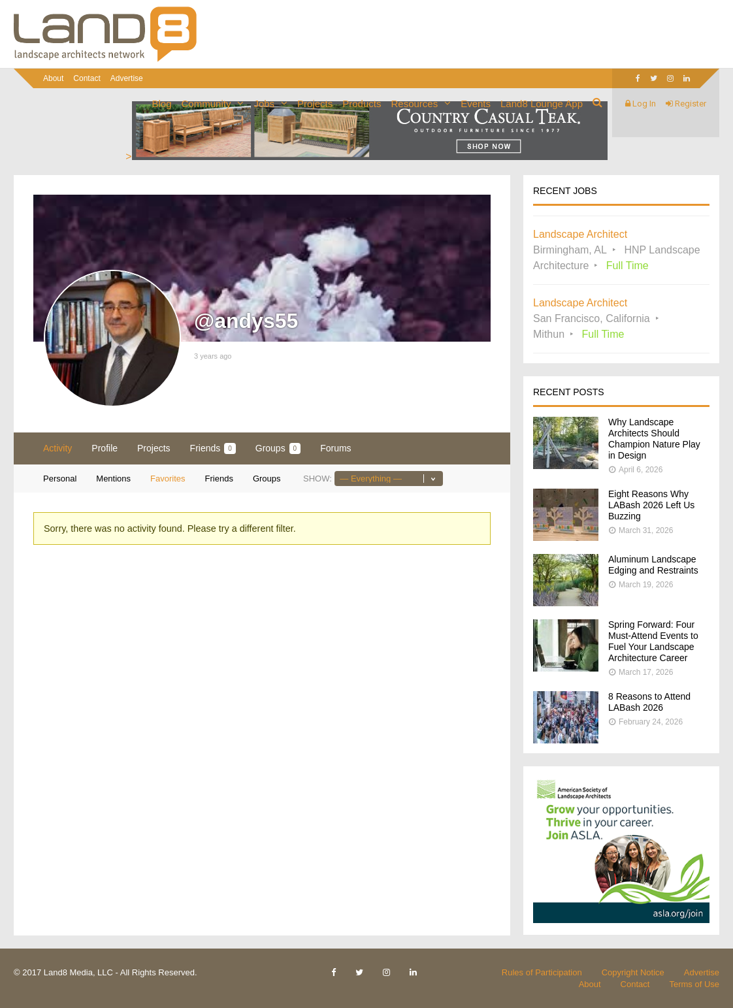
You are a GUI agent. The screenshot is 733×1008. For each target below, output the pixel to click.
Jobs (263, 103)
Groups (278, 448)
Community (206, 103)
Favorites (167, 478)
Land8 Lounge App (541, 103)
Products (361, 103)
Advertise (126, 78)
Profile (104, 448)
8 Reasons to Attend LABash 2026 (649, 702)
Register (686, 103)
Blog (162, 103)
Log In (640, 103)
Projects (315, 103)
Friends (213, 448)
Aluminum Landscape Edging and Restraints (653, 565)
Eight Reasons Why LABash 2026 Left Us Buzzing (651, 505)
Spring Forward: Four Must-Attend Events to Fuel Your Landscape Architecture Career (653, 641)
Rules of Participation (542, 972)
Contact (86, 78)
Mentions (113, 478)
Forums (335, 448)
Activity (57, 448)
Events (476, 103)
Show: (317, 478)
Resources (414, 103)
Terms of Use (694, 984)
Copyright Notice (633, 972)
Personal (59, 478)
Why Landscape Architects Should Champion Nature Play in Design (654, 439)
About (53, 78)
